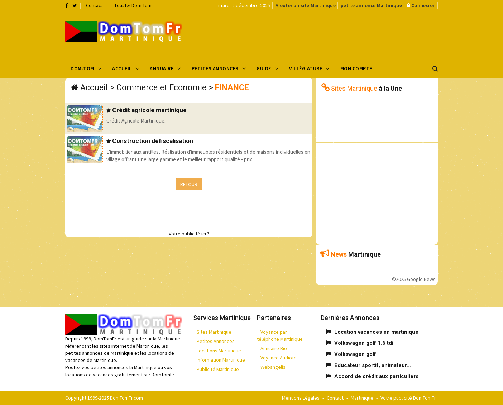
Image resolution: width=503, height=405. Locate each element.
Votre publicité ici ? (189, 233)
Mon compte (356, 68)
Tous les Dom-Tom (133, 6)
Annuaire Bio (273, 348)
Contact (94, 6)
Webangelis (273, 367)
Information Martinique (221, 360)
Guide (264, 68)
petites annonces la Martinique (124, 367)
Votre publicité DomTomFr (408, 398)
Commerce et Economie (161, 87)
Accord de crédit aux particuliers (376, 376)
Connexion (423, 5)
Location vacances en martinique (376, 332)
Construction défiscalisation (152, 140)
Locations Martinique (219, 350)
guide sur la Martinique (156, 338)
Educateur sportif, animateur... (372, 365)
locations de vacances (89, 374)
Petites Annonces (215, 68)
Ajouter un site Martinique (306, 5)
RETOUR (188, 184)
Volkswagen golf (355, 354)
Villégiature (305, 68)
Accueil (122, 68)
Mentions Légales (301, 398)
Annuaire (161, 68)
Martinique (362, 398)
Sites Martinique (214, 332)
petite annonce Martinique (371, 5)
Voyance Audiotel (279, 357)
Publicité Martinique (218, 369)
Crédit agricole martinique (149, 110)
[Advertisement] (323, 34)
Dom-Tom (82, 68)
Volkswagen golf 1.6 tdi (363, 343)
